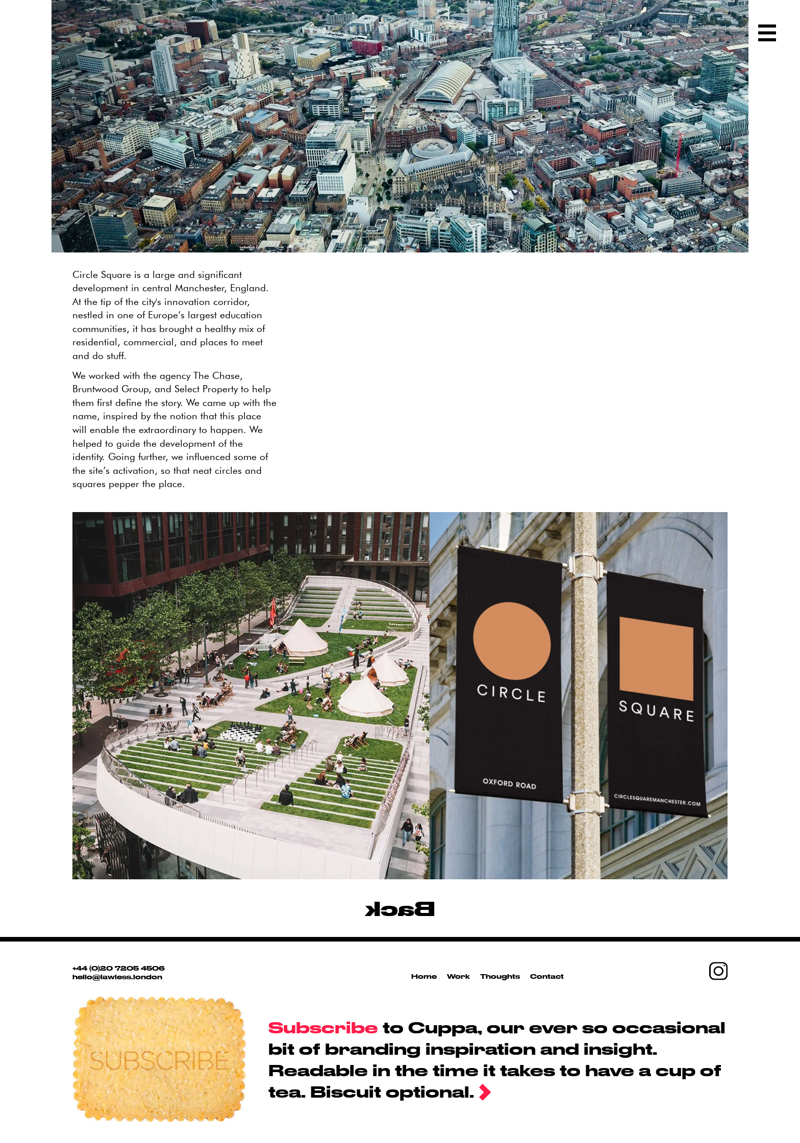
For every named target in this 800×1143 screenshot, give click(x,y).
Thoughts (500, 976)
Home (424, 976)
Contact (547, 976)
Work (458, 976)
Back (400, 908)
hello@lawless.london (117, 976)
